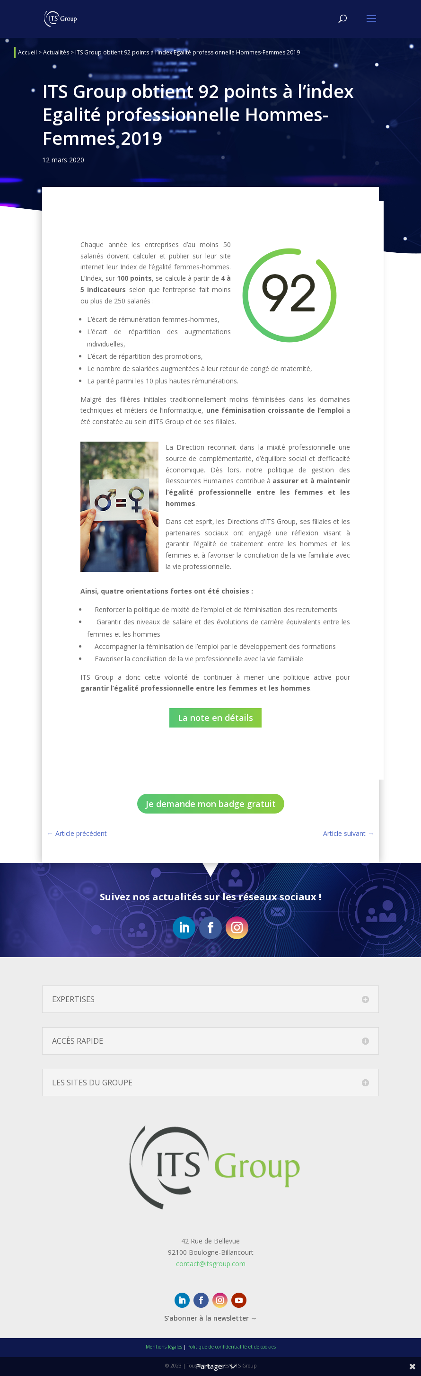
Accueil (27, 52)
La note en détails (215, 717)
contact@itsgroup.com (211, 1263)
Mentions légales (164, 1346)
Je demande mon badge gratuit (211, 803)
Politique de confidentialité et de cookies (231, 1346)
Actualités (56, 52)
